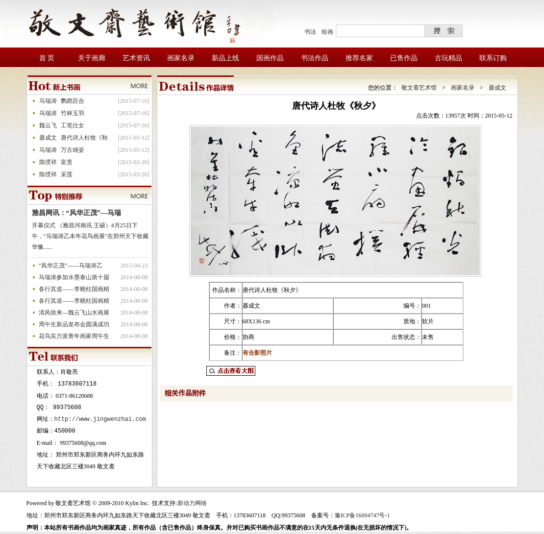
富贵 (67, 162)
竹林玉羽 (72, 113)
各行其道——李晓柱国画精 (74, 289)
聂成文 (48, 137)
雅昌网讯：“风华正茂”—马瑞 (76, 213)
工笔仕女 (72, 125)
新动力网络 (192, 503)
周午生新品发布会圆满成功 (74, 324)
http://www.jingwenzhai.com (100, 419)
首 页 (47, 58)
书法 (310, 31)
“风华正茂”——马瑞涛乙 (71, 265)
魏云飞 (48, 125)
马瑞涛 (48, 100)
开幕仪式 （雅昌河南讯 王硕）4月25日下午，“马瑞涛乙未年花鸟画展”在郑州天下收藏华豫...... (90, 236)
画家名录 (462, 87)
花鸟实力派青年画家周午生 (74, 336)
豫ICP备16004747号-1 (362, 515)
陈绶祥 (48, 162)
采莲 (67, 174)
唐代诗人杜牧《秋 (84, 137)
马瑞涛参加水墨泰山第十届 (74, 277)
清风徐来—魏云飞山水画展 (74, 312)
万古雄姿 (72, 149)
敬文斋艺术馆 (419, 87)
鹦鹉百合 (72, 100)
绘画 (327, 31)
